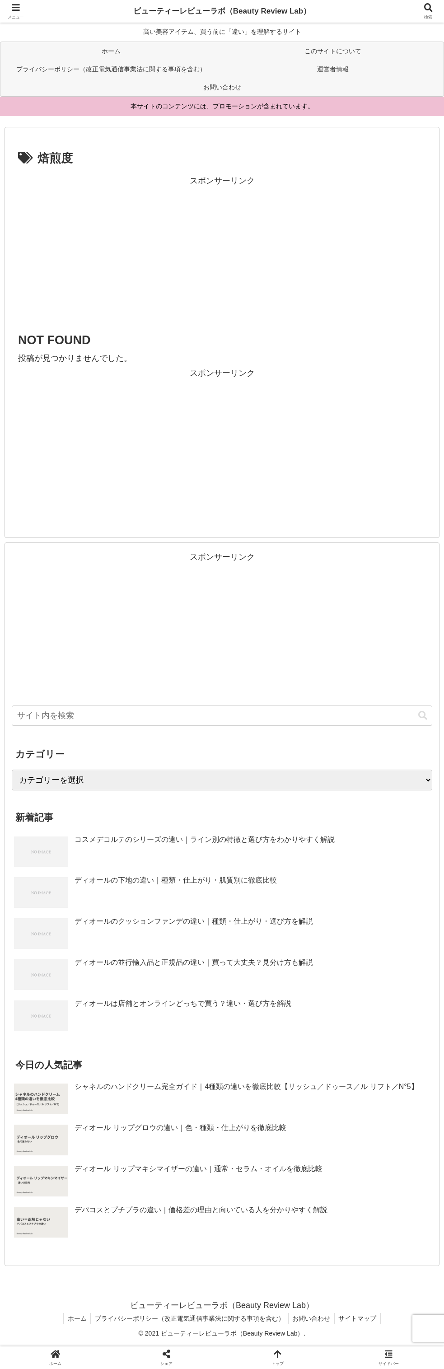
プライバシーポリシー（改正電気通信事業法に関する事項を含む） (189, 1318)
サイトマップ (360, 1318)
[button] (423, 715)
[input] (222, 716)
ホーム (74, 1318)
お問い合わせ (312, 1318)
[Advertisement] (222, 251)
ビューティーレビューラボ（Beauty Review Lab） (222, 11)
